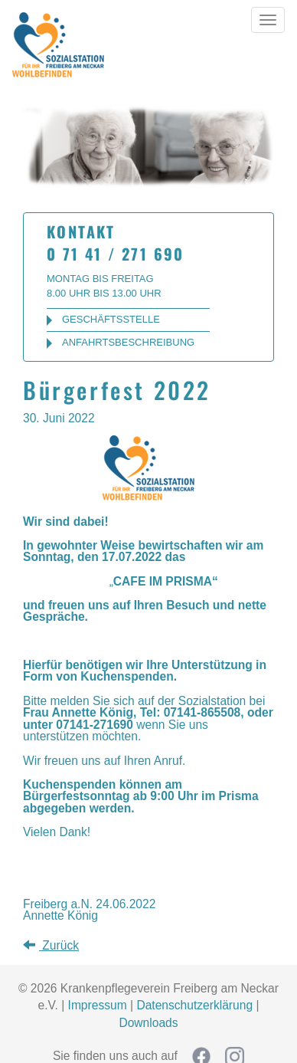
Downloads (148, 1022)
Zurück (51, 945)
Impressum (97, 1005)
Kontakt (81, 231)
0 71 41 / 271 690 (115, 253)
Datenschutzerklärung (194, 1005)
